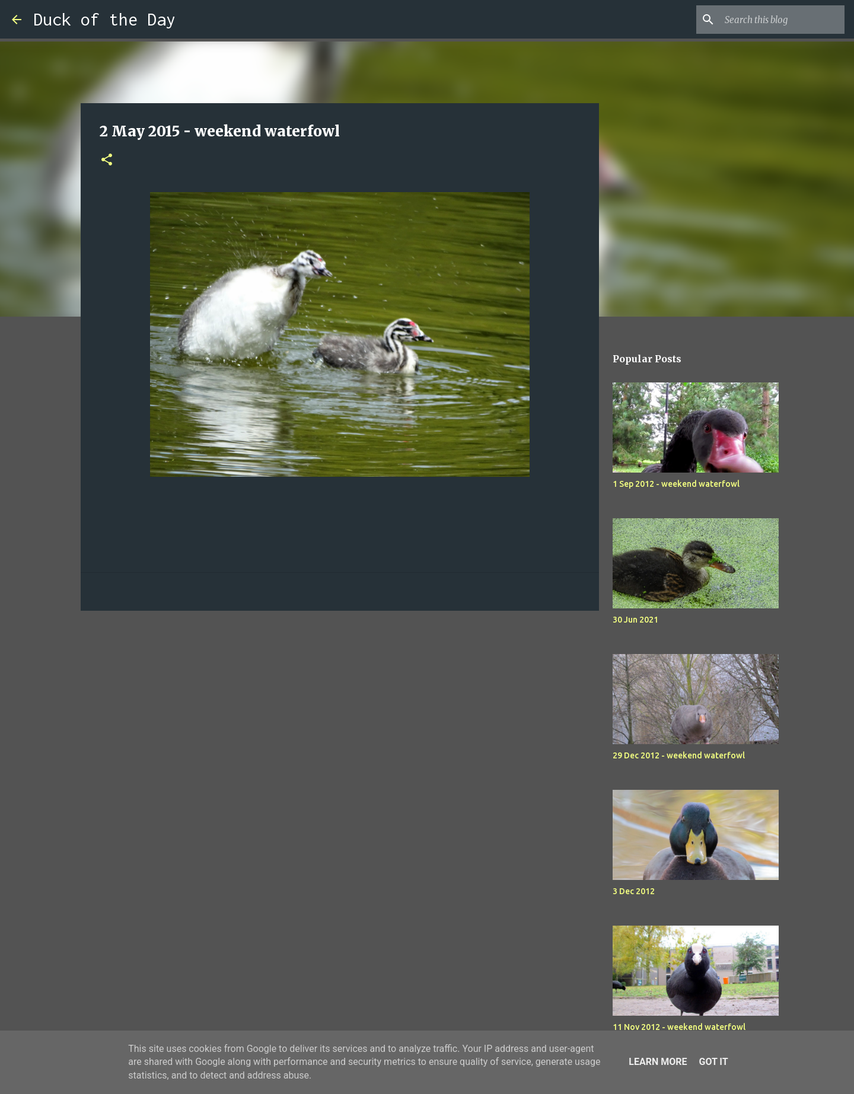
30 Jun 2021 (635, 619)
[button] (107, 160)
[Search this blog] (782, 19)
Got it (713, 1061)
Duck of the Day (104, 19)
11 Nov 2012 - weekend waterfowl (679, 1027)
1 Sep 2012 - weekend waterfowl (676, 484)
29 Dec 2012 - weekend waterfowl (679, 755)
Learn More (658, 1061)
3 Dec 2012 (634, 891)
